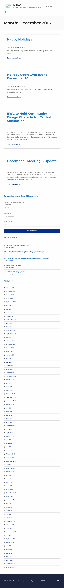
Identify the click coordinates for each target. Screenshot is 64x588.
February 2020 (10, 394)
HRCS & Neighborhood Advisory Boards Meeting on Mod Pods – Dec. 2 (27, 258)
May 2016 (9, 510)
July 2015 (9, 546)
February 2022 (10, 341)
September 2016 (11, 496)
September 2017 (11, 468)
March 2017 (9, 486)
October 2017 (10, 465)
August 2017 (10, 472)
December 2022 (11, 330)
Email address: (8, 221)
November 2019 (11, 401)
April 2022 (9, 337)
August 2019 (10, 404)
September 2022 (11, 334)
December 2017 (11, 461)
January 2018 (10, 457)
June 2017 (9, 479)
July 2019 (9, 408)
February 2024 (10, 316)
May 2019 (9, 415)
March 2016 (9, 518)
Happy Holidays (19, 39)
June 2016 (9, 507)
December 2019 (11, 397)
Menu (50, 6)
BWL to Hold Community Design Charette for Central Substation (29, 117)
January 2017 (10, 489)
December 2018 (11, 426)
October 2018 (10, 429)
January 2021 (10, 369)
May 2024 (9, 309)
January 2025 (10, 298)
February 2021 (10, 366)
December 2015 (11, 528)
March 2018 (9, 450)
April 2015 (9, 556)
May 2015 (9, 553)
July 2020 (9, 383)
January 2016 (10, 525)
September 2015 (11, 539)
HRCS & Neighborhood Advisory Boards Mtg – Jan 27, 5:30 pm (24, 252)
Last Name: (7, 213)
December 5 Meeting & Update (32, 161)
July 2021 (9, 358)
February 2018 (10, 454)
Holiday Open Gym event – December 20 (28, 76)
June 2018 (9, 443)
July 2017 (9, 475)
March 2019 (9, 422)
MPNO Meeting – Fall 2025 (12, 265)
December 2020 (11, 373)
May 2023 (9, 323)
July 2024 (9, 305)
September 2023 (11, 319)
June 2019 (9, 411)
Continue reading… (14, 58)
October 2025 (10, 295)
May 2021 (9, 362)
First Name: (7, 205)
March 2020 (9, 390)
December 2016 (11, 493)
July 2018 (9, 440)
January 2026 (10, 288)
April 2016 (9, 514)
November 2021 (11, 344)
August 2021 (10, 355)
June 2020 (9, 387)
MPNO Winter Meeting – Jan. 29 (14, 272)
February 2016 (10, 521)
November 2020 (11, 376)
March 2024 (9, 312)
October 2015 (10, 535)
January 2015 (10, 567)
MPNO (17, 5)
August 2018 (10, 436)
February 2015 (10, 564)
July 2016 (9, 503)
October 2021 (10, 348)
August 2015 (10, 542)
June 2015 (9, 549)
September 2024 (11, 302)
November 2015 (11, 532)
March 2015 (9, 560)
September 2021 (11, 351)
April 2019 (9, 419)
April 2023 (9, 327)
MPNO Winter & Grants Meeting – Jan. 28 (17, 245)
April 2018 (9, 447)
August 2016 (10, 500)
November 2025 (11, 291)
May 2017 (9, 482)
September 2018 (11, 433)
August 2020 (10, 380)
